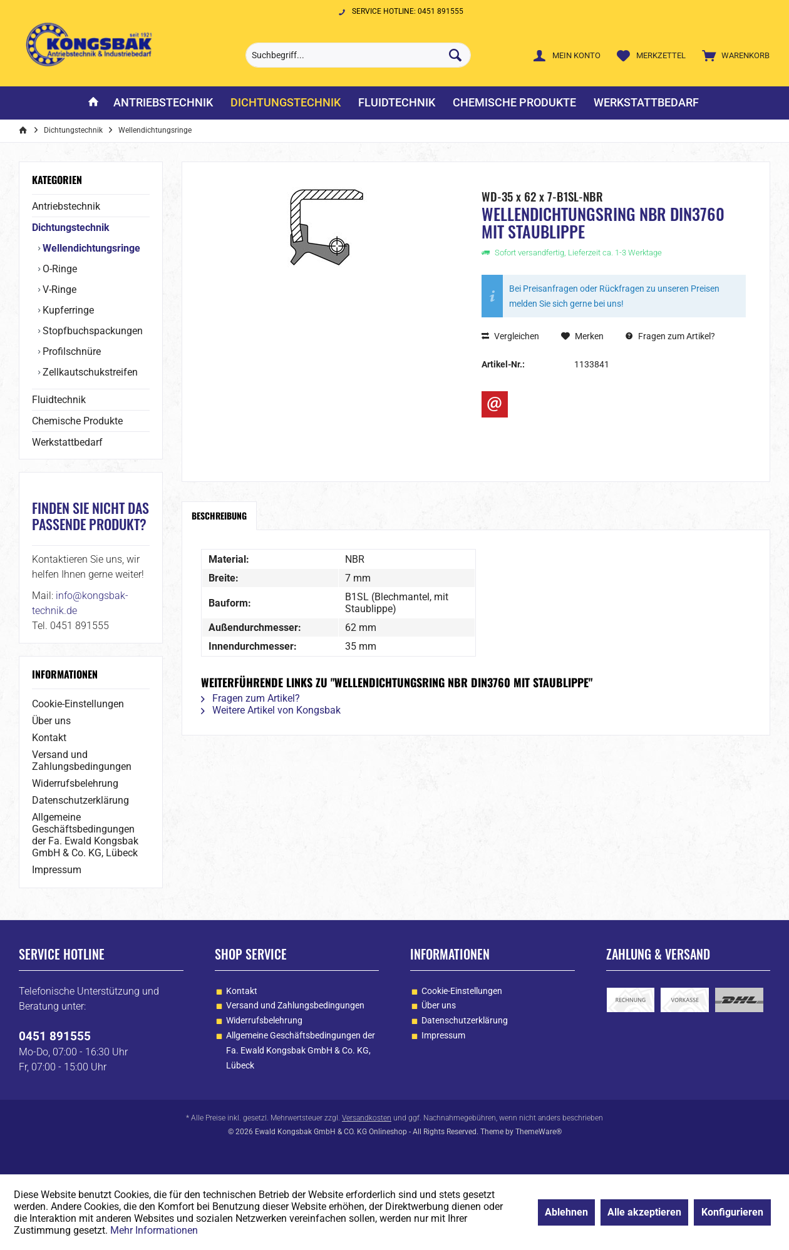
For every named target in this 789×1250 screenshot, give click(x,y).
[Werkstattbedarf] (646, 103)
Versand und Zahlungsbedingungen (82, 760)
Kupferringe (67, 310)
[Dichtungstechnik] (285, 103)
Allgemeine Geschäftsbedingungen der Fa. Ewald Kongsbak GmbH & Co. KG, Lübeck (85, 835)
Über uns (51, 721)
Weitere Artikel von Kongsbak (271, 710)
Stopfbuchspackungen (91, 331)
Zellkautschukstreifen (89, 372)
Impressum (56, 870)
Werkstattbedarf (67, 442)
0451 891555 (55, 1036)
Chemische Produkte (77, 421)
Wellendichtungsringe (90, 248)
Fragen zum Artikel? (670, 336)
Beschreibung (219, 515)
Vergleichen (510, 336)
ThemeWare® (538, 1131)
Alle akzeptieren (644, 1212)
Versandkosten (366, 1118)
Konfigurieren (732, 1212)
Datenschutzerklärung (80, 800)
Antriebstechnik (66, 206)
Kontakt (49, 738)
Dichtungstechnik (71, 227)
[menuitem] (733, 55)
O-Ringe (58, 269)
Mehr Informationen (154, 1230)
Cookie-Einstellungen (78, 704)
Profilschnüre (70, 351)
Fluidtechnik (59, 400)
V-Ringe (58, 289)
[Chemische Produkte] (514, 103)
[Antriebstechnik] (163, 103)
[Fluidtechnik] (396, 103)
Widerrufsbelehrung (75, 783)
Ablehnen (566, 1212)
